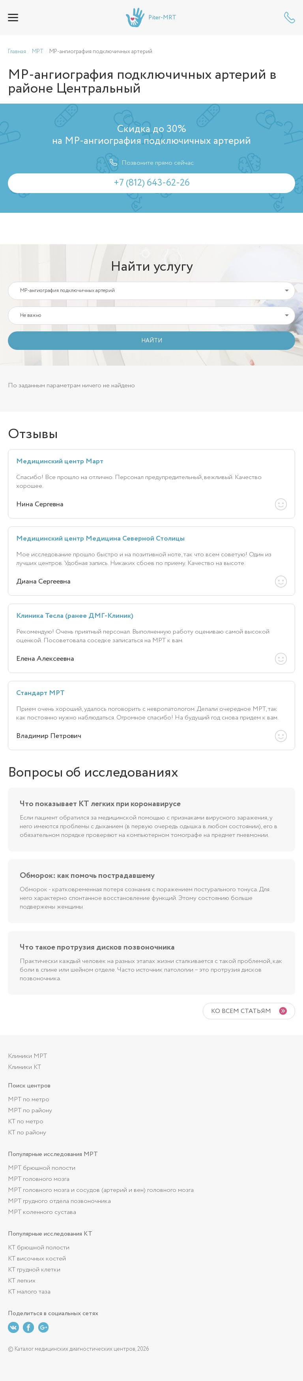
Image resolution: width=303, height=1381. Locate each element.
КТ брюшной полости (38, 1247)
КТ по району (27, 1132)
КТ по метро (25, 1121)
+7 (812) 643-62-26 (289, 17)
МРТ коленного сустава (42, 1212)
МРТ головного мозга (38, 1179)
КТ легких (22, 1280)
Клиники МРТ (27, 1056)
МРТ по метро (28, 1099)
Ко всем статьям (241, 1011)
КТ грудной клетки (34, 1269)
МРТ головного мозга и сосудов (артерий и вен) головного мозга (101, 1190)
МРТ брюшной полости (41, 1168)
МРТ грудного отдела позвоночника (59, 1201)
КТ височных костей (37, 1258)
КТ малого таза (29, 1291)
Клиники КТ (24, 1067)
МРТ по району (30, 1110)
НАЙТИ (151, 341)
